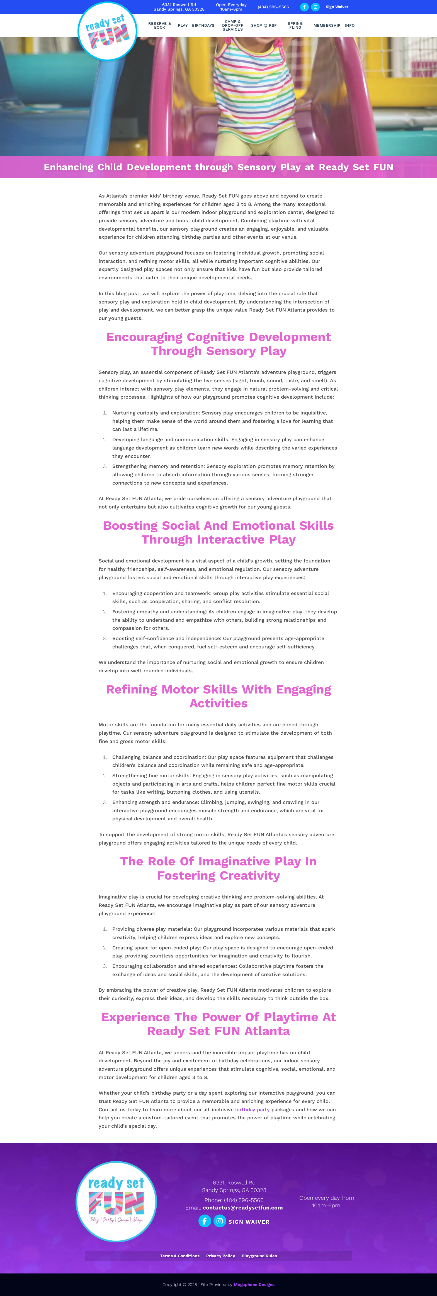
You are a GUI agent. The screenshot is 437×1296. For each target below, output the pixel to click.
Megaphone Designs (254, 1284)
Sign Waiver (337, 6)
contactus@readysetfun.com (243, 1207)
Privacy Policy (220, 1255)
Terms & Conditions (180, 1255)
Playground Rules (259, 1255)
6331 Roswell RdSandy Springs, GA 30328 (179, 7)
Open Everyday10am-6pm (231, 7)
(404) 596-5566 (273, 7)
